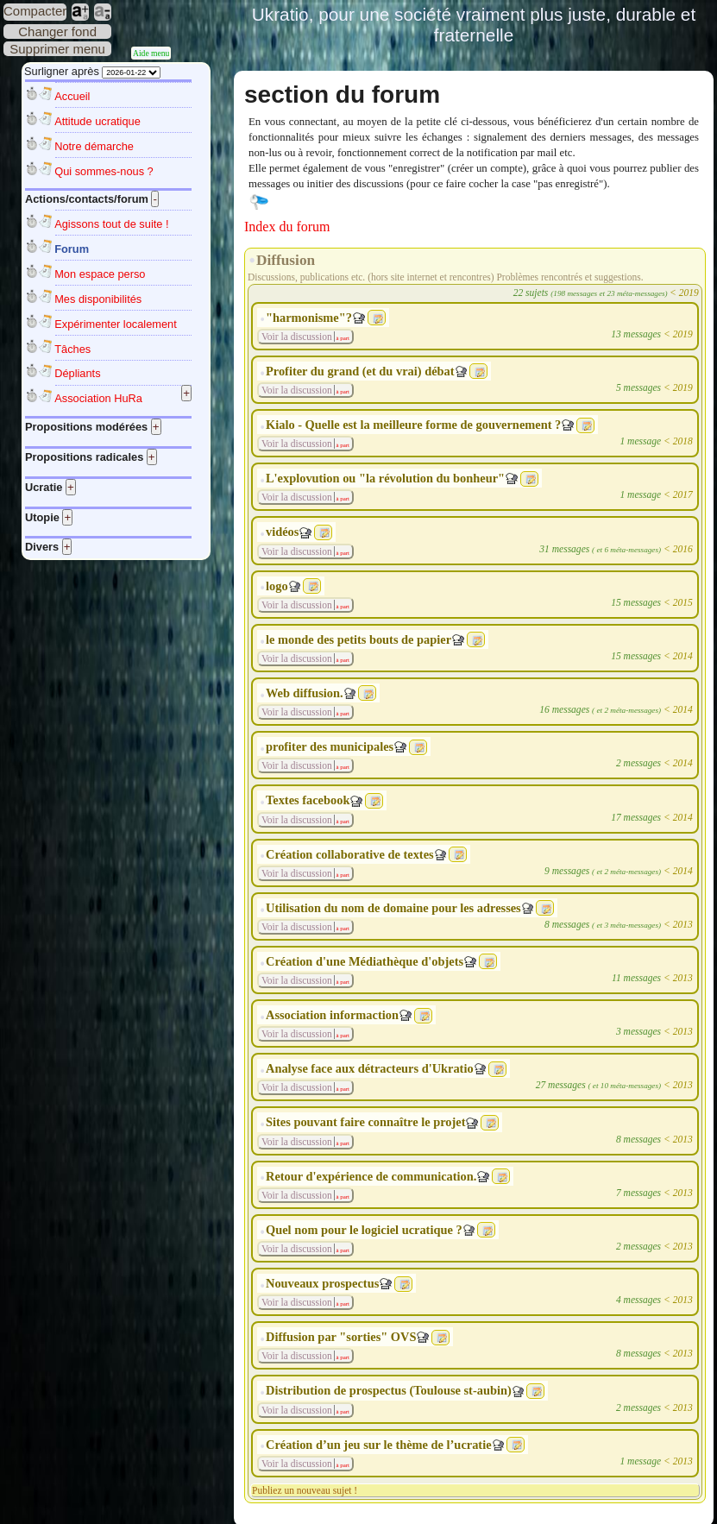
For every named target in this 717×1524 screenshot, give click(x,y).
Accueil (72, 96)
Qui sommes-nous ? (104, 171)
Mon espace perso (99, 274)
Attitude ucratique (97, 121)
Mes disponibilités (98, 299)
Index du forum (287, 226)
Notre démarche (94, 146)
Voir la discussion (296, 336)
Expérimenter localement (115, 324)
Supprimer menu (57, 48)
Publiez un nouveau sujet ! (304, 1490)
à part (342, 338)
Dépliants (77, 373)
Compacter (34, 10)
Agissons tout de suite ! (111, 223)
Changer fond (57, 31)
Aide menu (151, 53)
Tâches (72, 349)
